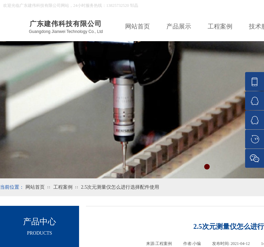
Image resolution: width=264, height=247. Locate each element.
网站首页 (137, 26)
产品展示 (178, 26)
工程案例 (220, 26)
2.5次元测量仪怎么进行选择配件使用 (120, 187)
